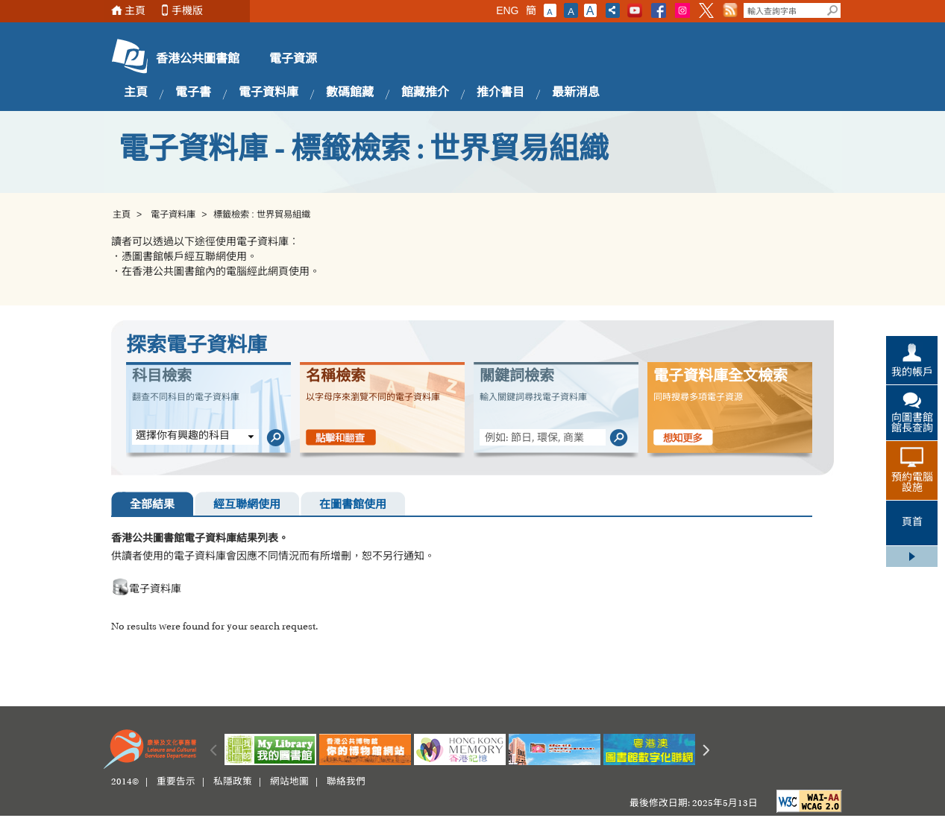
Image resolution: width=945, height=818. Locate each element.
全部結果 (152, 505)
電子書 (193, 93)
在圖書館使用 (352, 505)
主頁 (135, 10)
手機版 (187, 10)
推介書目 (500, 93)
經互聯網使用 (246, 505)
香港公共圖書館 (197, 59)
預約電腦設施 (912, 483)
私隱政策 (232, 782)
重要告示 (176, 782)
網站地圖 (289, 782)
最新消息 (576, 93)
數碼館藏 (350, 93)
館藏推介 (425, 93)
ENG (507, 10)
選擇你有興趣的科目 (183, 436)
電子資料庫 (268, 93)
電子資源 (293, 60)
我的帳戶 (912, 373)
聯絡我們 (346, 782)
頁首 (912, 523)
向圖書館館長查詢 (912, 423)
